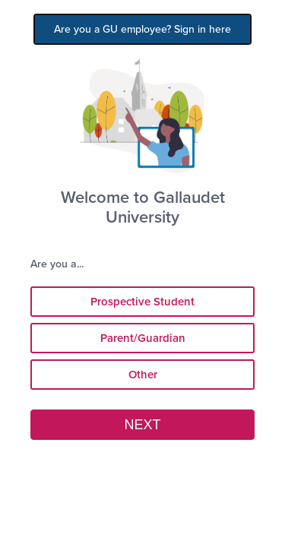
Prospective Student (142, 301)
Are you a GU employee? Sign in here (142, 29)
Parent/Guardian (142, 338)
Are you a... (61, 264)
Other (142, 374)
